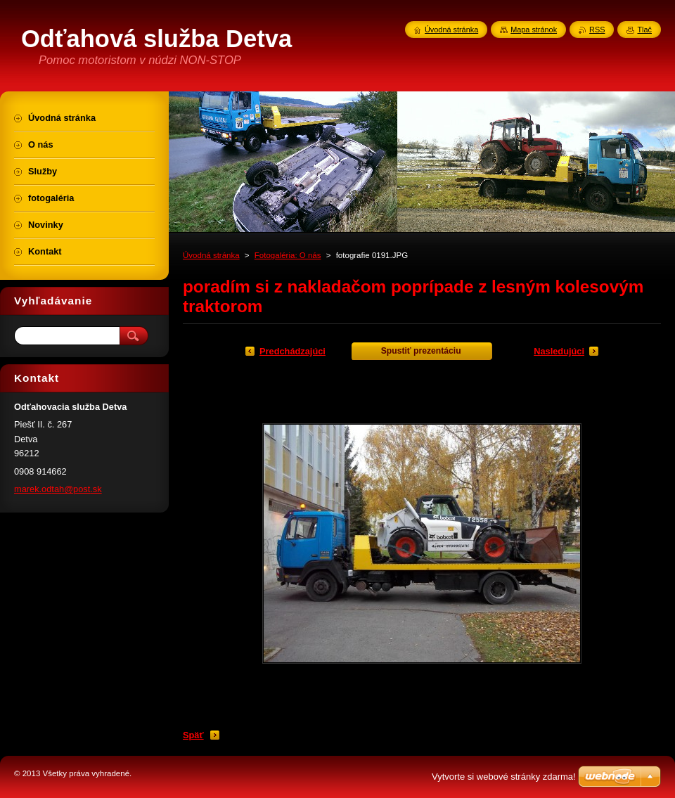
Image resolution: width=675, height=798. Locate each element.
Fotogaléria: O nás (288, 255)
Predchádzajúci (292, 351)
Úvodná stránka (211, 255)
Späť (193, 735)
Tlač (644, 29)
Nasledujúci (559, 351)
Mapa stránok (533, 29)
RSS (597, 29)
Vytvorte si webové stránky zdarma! (504, 776)
